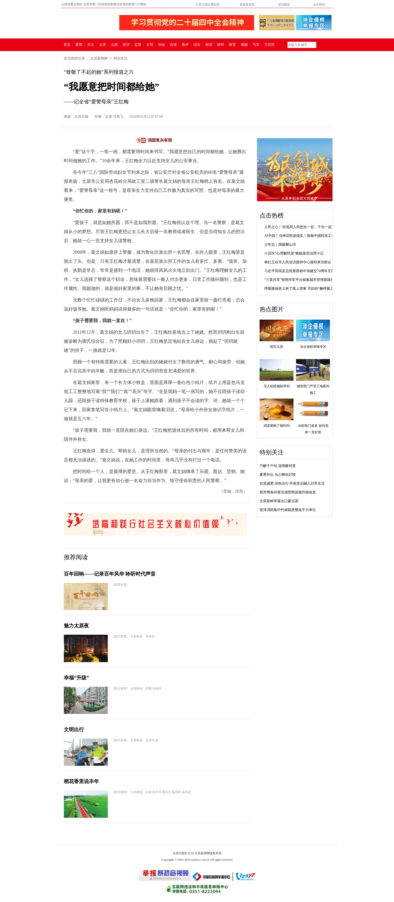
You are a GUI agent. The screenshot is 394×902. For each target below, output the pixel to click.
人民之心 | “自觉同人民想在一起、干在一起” (298, 227)
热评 (185, 45)
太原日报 (81, 116)
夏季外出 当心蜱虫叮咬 (278, 475)
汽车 (256, 45)
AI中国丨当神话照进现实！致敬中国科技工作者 (301, 236)
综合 (197, 45)
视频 (244, 45)
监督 (137, 45)
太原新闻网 (99, 58)
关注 (90, 45)
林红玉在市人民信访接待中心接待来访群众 (297, 262)
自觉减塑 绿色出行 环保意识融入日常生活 (292, 483)
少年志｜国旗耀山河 (280, 244)
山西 (114, 45)
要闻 (78, 45)
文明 (149, 45)
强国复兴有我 (160, 140)
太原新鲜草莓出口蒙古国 (279, 501)
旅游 (208, 45)
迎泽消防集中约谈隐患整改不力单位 (288, 510)
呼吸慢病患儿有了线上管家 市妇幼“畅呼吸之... (300, 288)
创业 (161, 45)
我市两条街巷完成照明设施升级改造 (288, 492)
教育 (232, 45)
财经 (220, 45)
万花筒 (268, 45)
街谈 (173, 45)
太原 (102, 45)
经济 (126, 45)
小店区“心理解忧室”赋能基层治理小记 (294, 253)
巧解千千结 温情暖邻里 (278, 466)
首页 (67, 45)
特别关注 (121, 58)
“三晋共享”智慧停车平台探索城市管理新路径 (299, 280)
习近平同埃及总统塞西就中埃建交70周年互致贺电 (303, 271)
